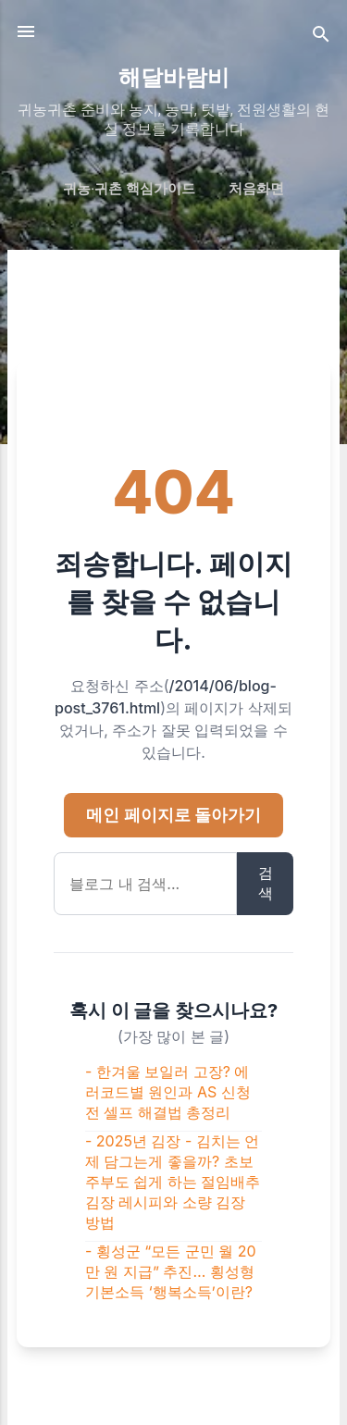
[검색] (321, 37)
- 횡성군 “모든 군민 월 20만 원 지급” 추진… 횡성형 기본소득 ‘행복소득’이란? (170, 1271)
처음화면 (256, 188)
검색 (265, 882)
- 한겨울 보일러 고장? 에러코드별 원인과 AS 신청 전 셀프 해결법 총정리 (168, 1091)
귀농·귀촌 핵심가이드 (129, 188)
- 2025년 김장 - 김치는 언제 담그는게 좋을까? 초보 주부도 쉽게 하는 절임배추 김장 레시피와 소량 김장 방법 (173, 1182)
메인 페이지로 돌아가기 (173, 814)
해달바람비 (173, 78)
